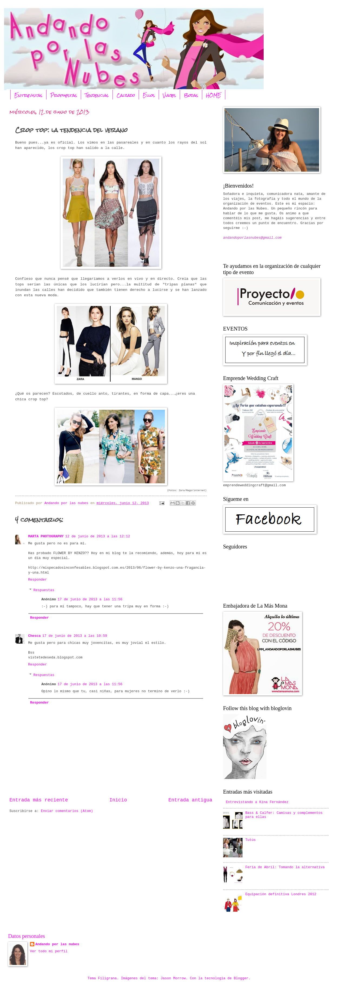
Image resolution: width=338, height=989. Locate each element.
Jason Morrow (173, 978)
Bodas (191, 95)
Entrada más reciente (38, 800)
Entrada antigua (190, 800)
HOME (213, 95)
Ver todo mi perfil (49, 951)
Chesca (34, 636)
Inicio (118, 800)
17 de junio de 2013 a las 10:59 (74, 636)
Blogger (241, 978)
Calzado (126, 95)
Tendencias (97, 95)
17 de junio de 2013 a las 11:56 (90, 599)
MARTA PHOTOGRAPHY (46, 536)
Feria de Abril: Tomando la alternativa (285, 867)
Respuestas (44, 590)
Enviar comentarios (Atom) (67, 811)
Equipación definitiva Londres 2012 (280, 894)
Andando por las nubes (57, 944)
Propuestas (63, 95)
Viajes (169, 95)
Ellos (149, 95)
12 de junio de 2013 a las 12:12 (97, 536)
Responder (37, 580)
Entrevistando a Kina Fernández (257, 802)
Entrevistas (28, 95)
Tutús (250, 840)
